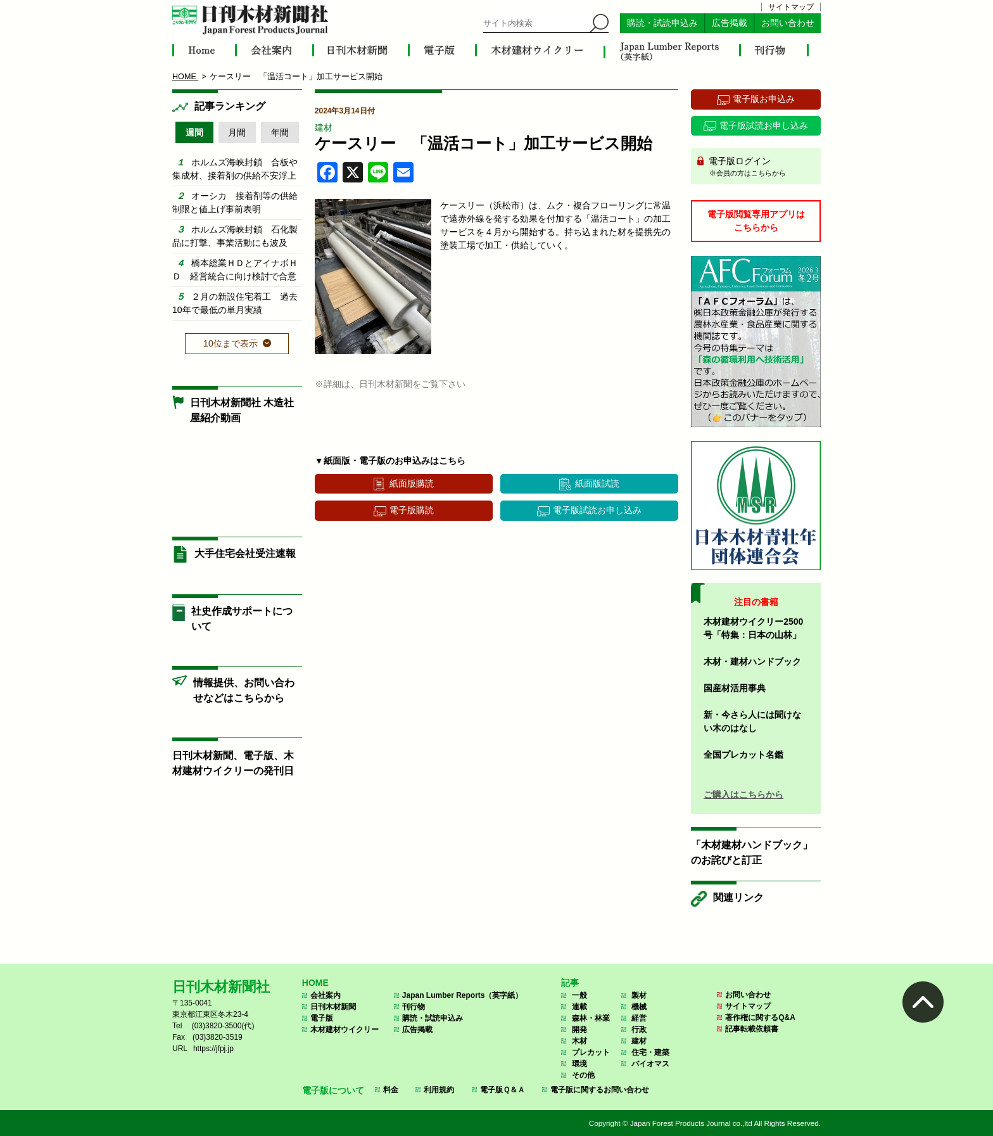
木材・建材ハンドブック (752, 661)
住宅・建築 (650, 1052)
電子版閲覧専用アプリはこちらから (756, 221)
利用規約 (439, 1089)
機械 (639, 1006)
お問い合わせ (787, 23)
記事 (570, 983)
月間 (237, 132)
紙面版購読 (411, 483)
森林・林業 (591, 1018)
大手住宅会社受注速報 (245, 553)
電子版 (321, 1018)
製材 (639, 995)
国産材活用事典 (735, 688)
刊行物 (413, 1006)
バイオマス (650, 1063)
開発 (579, 1029)
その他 (583, 1075)
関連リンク (738, 897)
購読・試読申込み (662, 23)
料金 (390, 1089)
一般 (579, 995)
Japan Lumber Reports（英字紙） (462, 995)
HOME (315, 983)
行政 (639, 1029)
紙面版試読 (597, 483)
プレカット (591, 1052)
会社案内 (325, 995)
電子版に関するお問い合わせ (599, 1089)
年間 (280, 132)
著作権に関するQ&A (760, 1017)
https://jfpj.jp (213, 1048)
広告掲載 (729, 23)
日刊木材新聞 (333, 1006)
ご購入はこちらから (743, 794)
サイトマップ (791, 7)
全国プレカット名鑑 (743, 755)
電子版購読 (411, 510)
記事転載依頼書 (751, 1028)
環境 (579, 1063)
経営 (639, 1018)
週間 (194, 132)
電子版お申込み (764, 99)
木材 (579, 1041)
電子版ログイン (760, 167)
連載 (579, 1006)
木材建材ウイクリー (344, 1029)
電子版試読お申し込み (597, 510)
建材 (323, 127)
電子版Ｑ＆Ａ (502, 1089)
